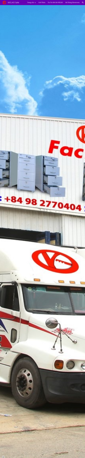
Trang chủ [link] (30, 2)
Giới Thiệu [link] (41, 2)
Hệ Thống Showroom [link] (72, 2)
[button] (83, 2)
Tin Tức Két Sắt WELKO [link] (55, 2)
